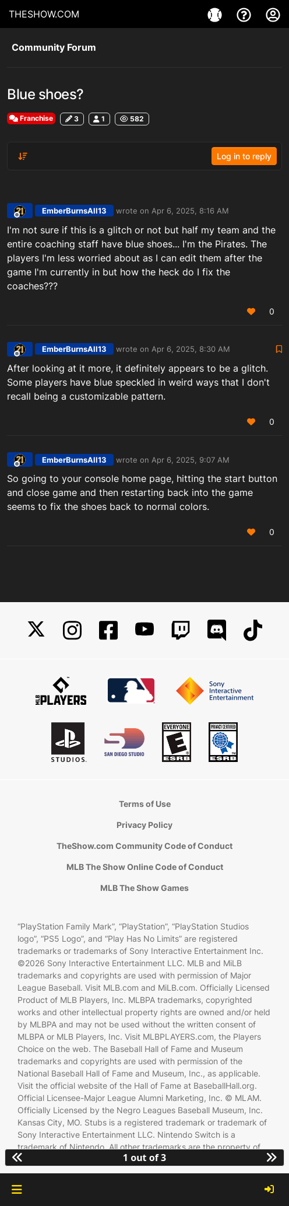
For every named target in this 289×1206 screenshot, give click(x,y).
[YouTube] (144, 630)
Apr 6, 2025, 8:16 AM (190, 210)
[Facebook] (108, 630)
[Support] (245, 14)
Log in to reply (244, 156)
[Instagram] (72, 630)
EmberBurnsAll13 (74, 210)
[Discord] (216, 630)
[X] (36, 630)
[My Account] (273, 14)
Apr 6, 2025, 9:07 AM (190, 459)
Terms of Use (145, 804)
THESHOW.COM (44, 14)
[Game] (216, 14)
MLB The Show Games (144, 888)
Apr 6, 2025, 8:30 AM (190, 349)
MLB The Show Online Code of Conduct (144, 867)
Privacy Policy (144, 825)
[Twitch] (180, 630)
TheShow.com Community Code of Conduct (144, 846)
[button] (17, 1189)
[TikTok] (253, 630)
